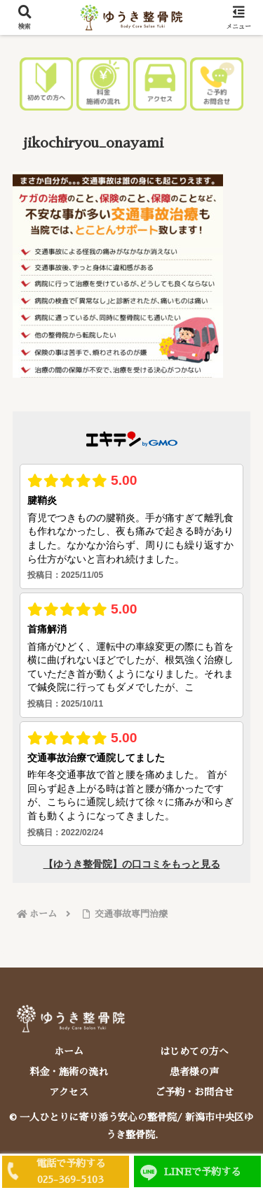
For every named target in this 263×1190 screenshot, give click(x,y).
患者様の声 (194, 1072)
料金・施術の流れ (68, 1072)
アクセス (68, 1092)
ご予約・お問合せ (194, 1092)
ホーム (68, 1051)
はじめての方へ (194, 1051)
